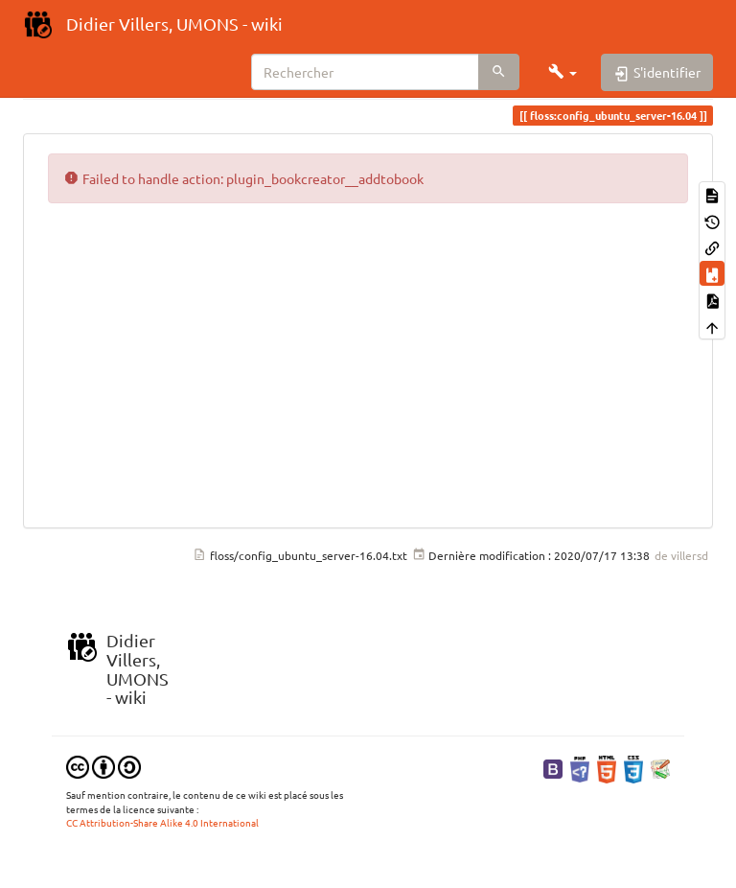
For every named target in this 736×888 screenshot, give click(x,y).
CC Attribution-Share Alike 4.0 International (162, 822)
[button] (562, 72)
